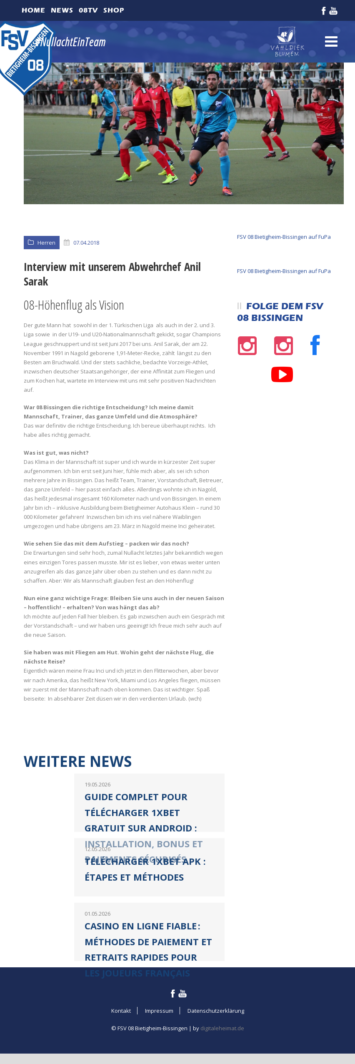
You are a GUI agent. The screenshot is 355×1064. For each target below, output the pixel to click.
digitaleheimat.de (222, 1028)
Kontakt (121, 1010)
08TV (88, 10)
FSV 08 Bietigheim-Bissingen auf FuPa (284, 236)
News (62, 10)
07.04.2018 (86, 242)
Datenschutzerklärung (216, 1010)
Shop (113, 10)
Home (33, 10)
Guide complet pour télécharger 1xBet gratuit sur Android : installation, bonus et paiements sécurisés (144, 827)
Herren (46, 242)
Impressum (159, 1010)
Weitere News (78, 761)
